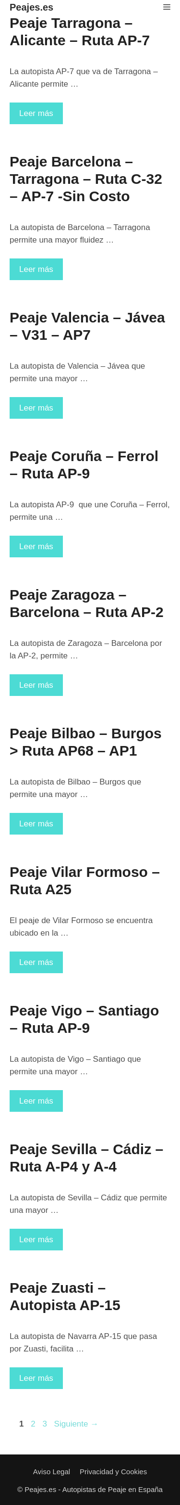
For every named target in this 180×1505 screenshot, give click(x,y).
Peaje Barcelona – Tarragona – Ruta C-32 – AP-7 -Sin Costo (86, 179)
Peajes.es (31, 7)
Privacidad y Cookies (113, 1471)
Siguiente (76, 1423)
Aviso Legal (51, 1471)
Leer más (41, 116)
